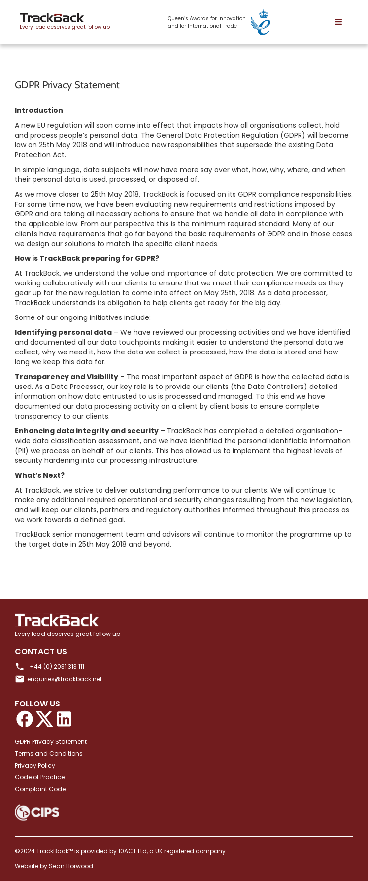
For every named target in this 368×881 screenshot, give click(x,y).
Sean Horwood (71, 866)
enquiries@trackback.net (64, 679)
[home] (62, 22)
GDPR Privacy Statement (51, 742)
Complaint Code (40, 789)
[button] (338, 22)
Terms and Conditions (49, 753)
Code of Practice (40, 777)
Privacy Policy (35, 765)
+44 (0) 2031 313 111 (57, 666)
